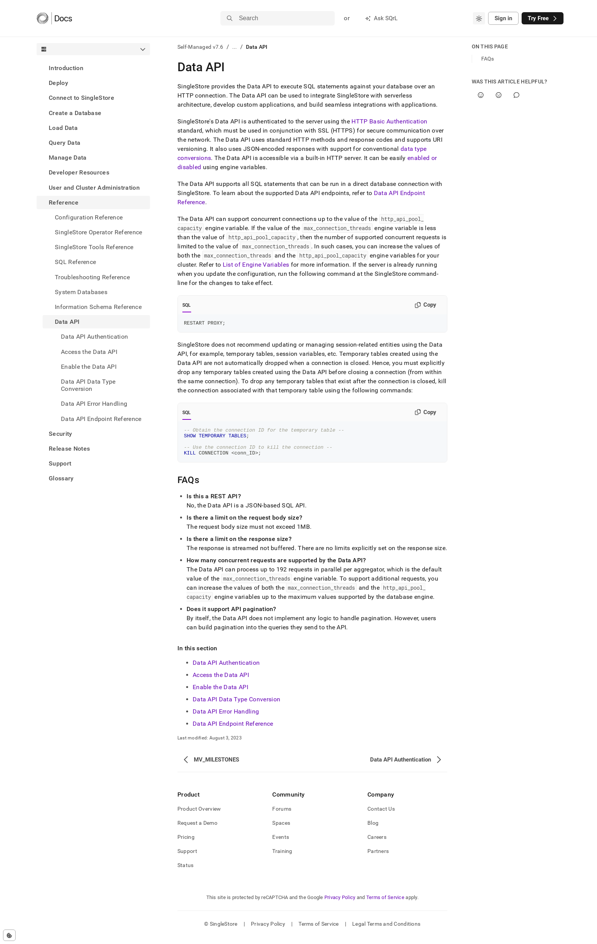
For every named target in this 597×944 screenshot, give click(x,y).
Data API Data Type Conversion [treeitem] (88, 385)
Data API (67, 321)
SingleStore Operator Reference (98, 232)
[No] (499, 95)
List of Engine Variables (256, 264)
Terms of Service (385, 904)
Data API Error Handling (226, 718)
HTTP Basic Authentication (389, 121)
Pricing (186, 844)
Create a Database (75, 113)
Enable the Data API (220, 694)
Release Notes (69, 448)
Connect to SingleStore (81, 97)
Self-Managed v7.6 (200, 47)
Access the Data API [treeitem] (89, 351)
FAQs (487, 59)
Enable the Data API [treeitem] (89, 366)
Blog (372, 830)
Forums (281, 816)
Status (185, 872)
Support (60, 463)
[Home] (54, 18)
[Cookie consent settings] (9, 935)
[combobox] (479, 18)
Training (282, 858)
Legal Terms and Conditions (386, 931)
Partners (378, 858)
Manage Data (68, 157)
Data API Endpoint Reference (101, 418)
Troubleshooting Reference (92, 277)
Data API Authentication (226, 669)
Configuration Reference (89, 217)
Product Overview (199, 816)
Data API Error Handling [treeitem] (94, 403)
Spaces (281, 830)
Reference (63, 202)
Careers (376, 844)
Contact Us (381, 816)
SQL (186, 305)
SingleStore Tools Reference (94, 247)
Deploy (58, 82)
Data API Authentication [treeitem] (94, 336)
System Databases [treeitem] (81, 292)
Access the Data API (221, 681)
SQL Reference (75, 262)
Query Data (64, 142)
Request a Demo (197, 830)
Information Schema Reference (98, 306)
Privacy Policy (340, 904)
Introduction (66, 68)
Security (60, 433)
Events (280, 844)
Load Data (63, 127)
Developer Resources (79, 172)
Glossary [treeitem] (61, 478)
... (234, 47)
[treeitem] (93, 68)
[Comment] (516, 95)
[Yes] (481, 95)
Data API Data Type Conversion (236, 706)
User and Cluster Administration (94, 187)
